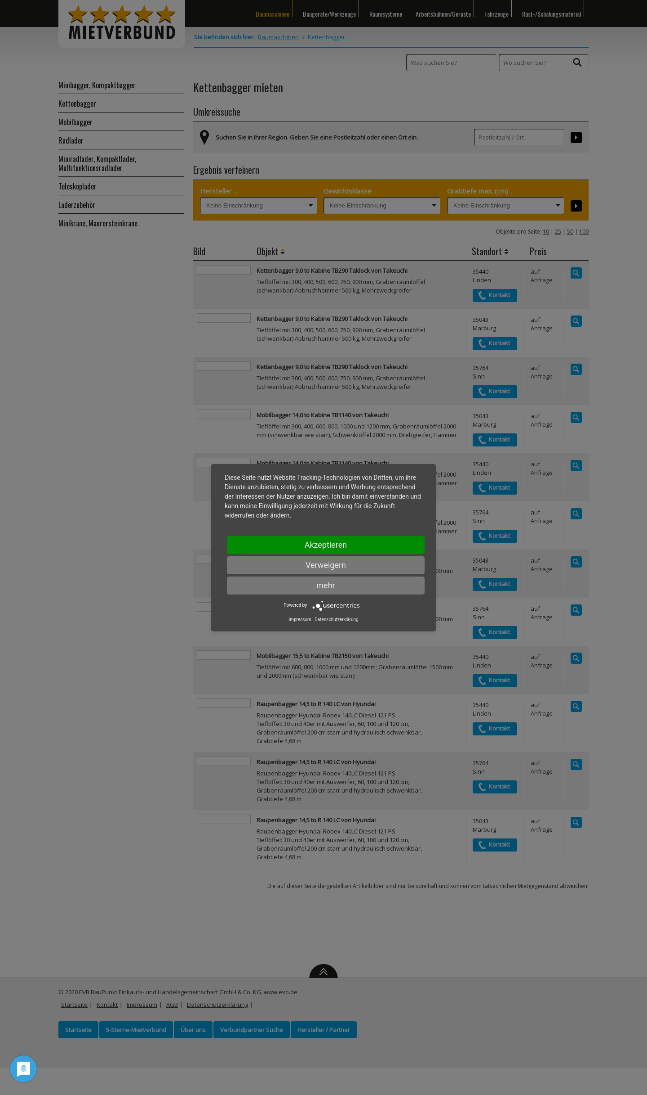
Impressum (299, 619)
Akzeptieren (326, 545)
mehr (325, 585)
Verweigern (326, 565)
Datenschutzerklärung (336, 619)
